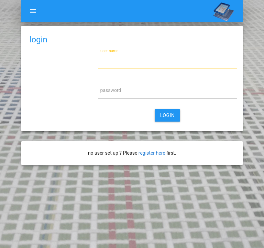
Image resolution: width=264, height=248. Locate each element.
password (110, 90)
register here (152, 153)
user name (109, 51)
